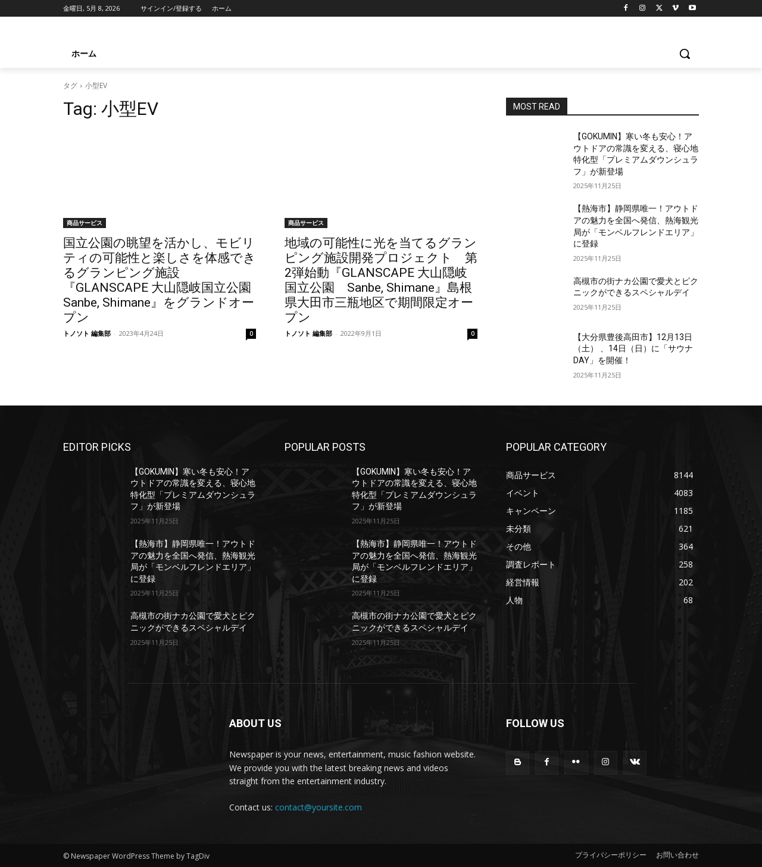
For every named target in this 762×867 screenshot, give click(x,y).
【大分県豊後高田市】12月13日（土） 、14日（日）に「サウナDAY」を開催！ (633, 348)
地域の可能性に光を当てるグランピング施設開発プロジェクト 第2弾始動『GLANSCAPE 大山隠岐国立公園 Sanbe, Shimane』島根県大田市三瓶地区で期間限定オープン (381, 280)
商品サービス (84, 223)
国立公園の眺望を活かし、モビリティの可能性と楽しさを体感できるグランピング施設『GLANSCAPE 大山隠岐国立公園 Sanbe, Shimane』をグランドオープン (163, 280)
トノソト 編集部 (87, 333)
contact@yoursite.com (318, 807)
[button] (684, 53)
